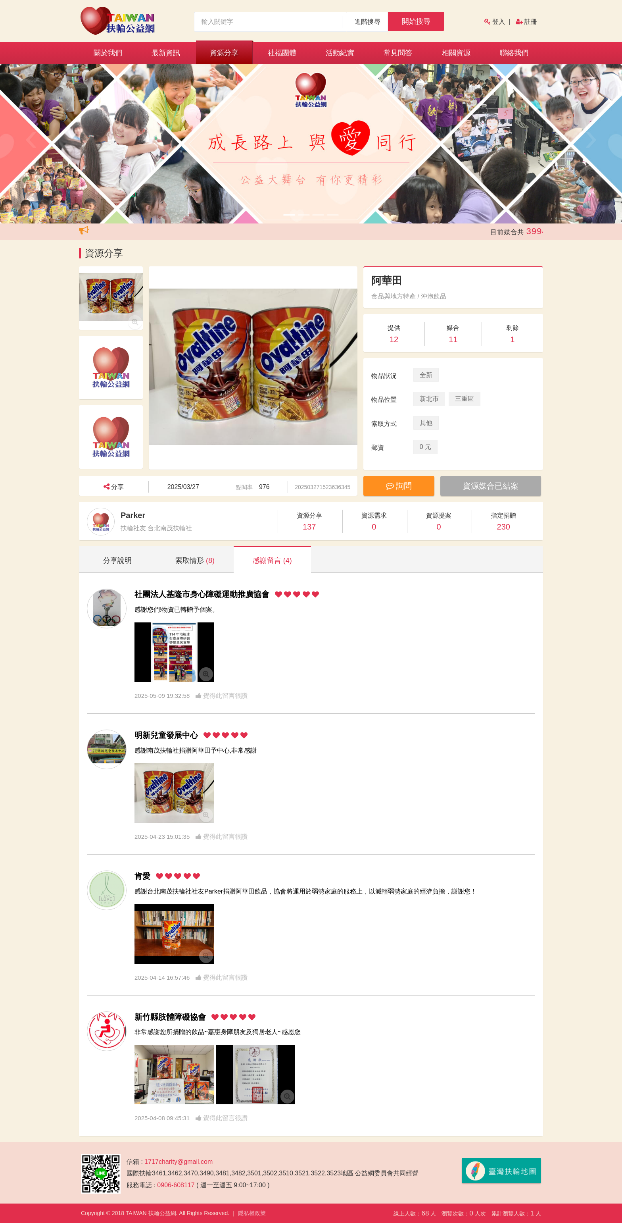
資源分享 (224, 53)
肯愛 (142, 876)
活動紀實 (340, 53)
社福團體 (282, 53)
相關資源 (456, 53)
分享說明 (117, 560)
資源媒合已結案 (492, 485)
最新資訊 (166, 53)
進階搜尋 (367, 21)
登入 (498, 21)
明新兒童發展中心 (166, 735)
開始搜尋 (416, 21)
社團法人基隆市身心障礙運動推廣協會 (201, 594)
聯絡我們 (514, 53)
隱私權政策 (252, 1213)
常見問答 (398, 53)
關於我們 (108, 53)
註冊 (530, 21)
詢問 (400, 485)
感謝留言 (272, 560)
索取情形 (195, 560)
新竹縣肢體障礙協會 (170, 1017)
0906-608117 (175, 1185)
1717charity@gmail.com (178, 1161)
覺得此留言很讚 (222, 695)
